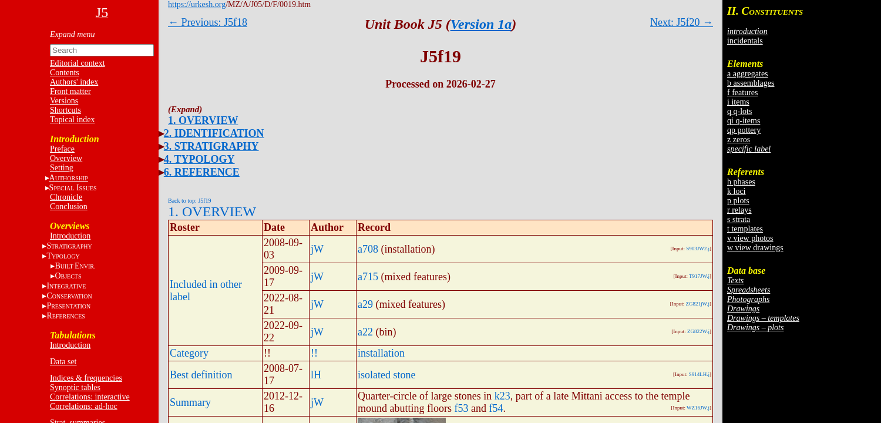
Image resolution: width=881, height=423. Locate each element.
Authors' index (74, 82)
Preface (62, 149)
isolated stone (386, 375)
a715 (368, 277)
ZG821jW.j (697, 304)
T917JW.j (699, 276)
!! (314, 353)
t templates (745, 228)
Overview (66, 158)
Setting (61, 167)
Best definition (201, 375)
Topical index (72, 119)
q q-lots (739, 111)
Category (189, 353)
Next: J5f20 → (681, 22)
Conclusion (69, 206)
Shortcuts (65, 110)
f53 (462, 408)
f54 (496, 408)
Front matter (70, 91)
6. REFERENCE (202, 172)
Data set (63, 361)
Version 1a (481, 24)
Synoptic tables (75, 387)
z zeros (738, 139)
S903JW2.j (697, 248)
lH (316, 375)
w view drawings (755, 247)
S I (73, 187)
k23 (502, 396)
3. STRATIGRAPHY (211, 146)
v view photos (750, 238)
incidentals (745, 40)
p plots (738, 200)
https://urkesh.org (197, 4)
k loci (736, 191)
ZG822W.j (698, 331)
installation (381, 353)
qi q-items (743, 120)
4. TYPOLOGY (199, 159)
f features (742, 92)
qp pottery (744, 130)
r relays (739, 210)
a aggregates (747, 73)
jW (317, 249)
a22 (365, 332)
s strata (738, 219)
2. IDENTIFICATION (214, 133)
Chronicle (66, 197)
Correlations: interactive (90, 396)
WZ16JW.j (698, 408)
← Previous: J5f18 (207, 22)
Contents (64, 72)
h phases (741, 181)
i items (738, 102)
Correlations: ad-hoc (83, 406)
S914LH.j (699, 374)
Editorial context (77, 63)
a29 (365, 304)
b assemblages (750, 83)
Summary (190, 402)
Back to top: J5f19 (189, 200)
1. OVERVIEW (203, 120)
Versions (64, 100)
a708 (368, 249)
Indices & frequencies (86, 378)
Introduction (70, 235)
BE (75, 265)
